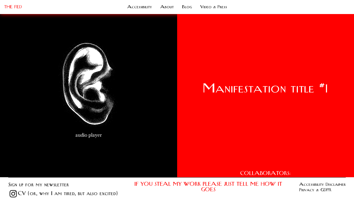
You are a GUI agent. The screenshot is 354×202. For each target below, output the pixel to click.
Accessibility (139, 7)
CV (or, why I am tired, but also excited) (67, 193)
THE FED (13, 7)
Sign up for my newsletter (38, 184)
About (167, 7)
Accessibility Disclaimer (322, 184)
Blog (187, 7)
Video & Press (213, 7)
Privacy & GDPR (315, 190)
